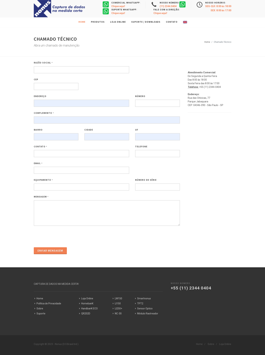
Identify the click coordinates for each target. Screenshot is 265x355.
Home (207, 42)
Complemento (44, 113)
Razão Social (43, 62)
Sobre (40, 308)
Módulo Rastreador (147, 313)
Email (38, 163)
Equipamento (43, 179)
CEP (36, 79)
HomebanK (87, 303)
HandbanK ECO (89, 308)
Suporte (41, 313)
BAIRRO (38, 129)
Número (140, 96)
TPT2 (140, 303)
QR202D (85, 313)
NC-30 (118, 313)
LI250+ (118, 308)
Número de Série (146, 179)
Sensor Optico (145, 308)
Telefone (141, 146)
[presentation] (60, 237)
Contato (40, 146)
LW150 (118, 298)
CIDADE (88, 129)
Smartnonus (144, 298)
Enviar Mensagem (50, 250)
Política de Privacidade (49, 303)
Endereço (40, 96)
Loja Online (87, 298)
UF (136, 129)
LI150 (118, 303)
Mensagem (41, 196)
